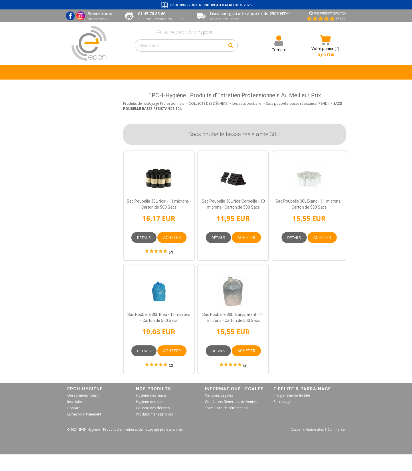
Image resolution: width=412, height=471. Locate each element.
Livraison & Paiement (84, 414)
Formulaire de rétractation (226, 407)
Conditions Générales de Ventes (231, 401)
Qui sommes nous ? (83, 395)
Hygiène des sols (149, 401)
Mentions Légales (219, 395)
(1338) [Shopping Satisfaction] (341, 18)
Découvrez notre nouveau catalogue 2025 (210, 5)
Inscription (75, 401)
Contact (73, 407)
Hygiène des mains (151, 395)
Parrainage (282, 401)
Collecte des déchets (153, 407)
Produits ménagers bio (154, 414)
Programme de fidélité (292, 395)
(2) (171, 252)
